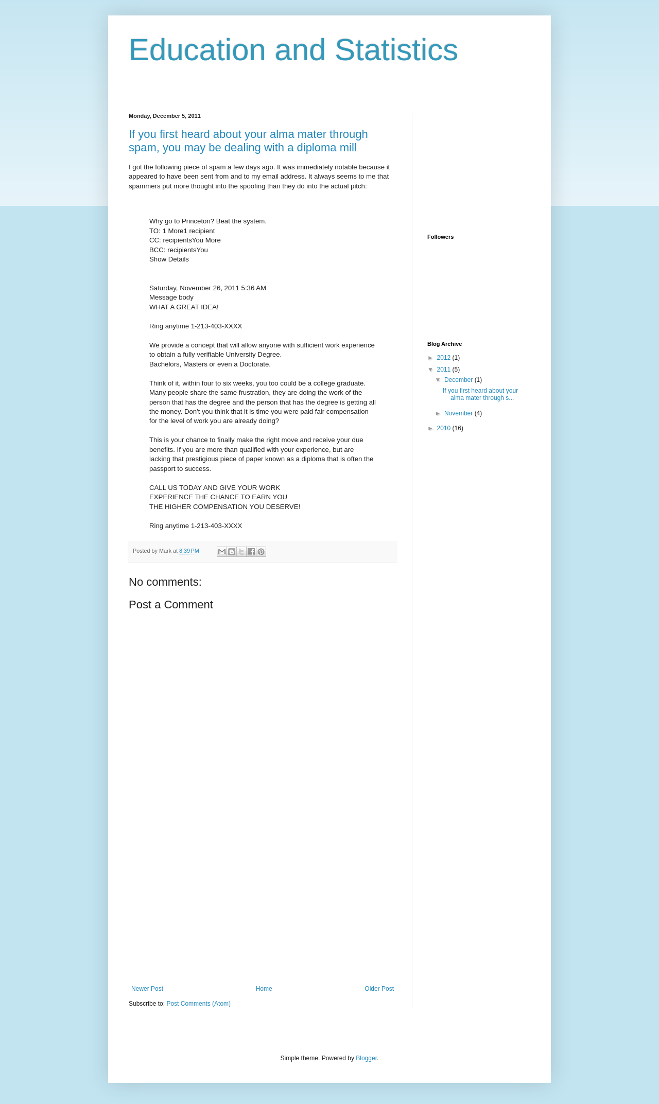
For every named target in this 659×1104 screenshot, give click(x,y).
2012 (445, 357)
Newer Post (147, 988)
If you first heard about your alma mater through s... (480, 394)
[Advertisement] (262, 908)
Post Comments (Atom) (198, 1003)
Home (264, 988)
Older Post (379, 988)
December (459, 379)
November (459, 413)
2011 (445, 369)
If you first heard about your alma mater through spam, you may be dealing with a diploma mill (248, 141)
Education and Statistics (293, 49)
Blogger (366, 1058)
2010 (445, 428)
